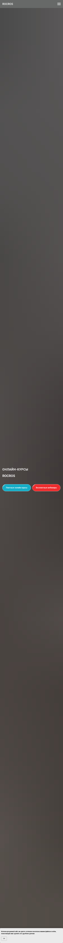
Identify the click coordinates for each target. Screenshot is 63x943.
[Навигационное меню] (59, 4)
